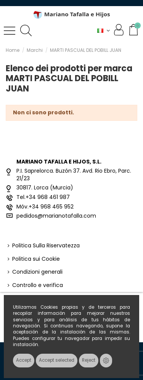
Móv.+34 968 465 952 (45, 206)
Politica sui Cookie (36, 259)
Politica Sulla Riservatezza (46, 245)
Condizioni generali (37, 272)
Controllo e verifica (37, 285)
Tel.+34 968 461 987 (43, 197)
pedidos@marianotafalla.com (56, 216)
